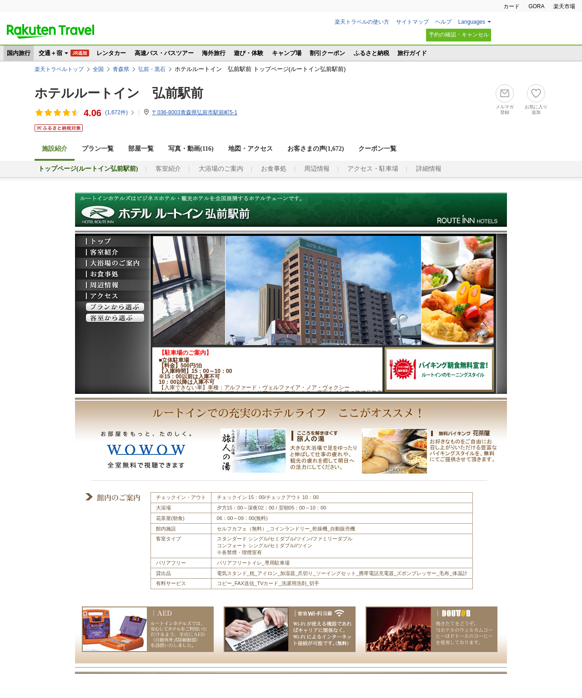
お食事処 (273, 168)
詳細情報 (429, 168)
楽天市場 (564, 6)
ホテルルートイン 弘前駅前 (119, 93)
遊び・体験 (248, 53)
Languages (471, 22)
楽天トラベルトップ (59, 69)
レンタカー (111, 53)
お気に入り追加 (536, 109)
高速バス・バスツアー (164, 53)
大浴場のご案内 (221, 168)
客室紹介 (168, 168)
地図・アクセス (250, 148)
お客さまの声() (315, 148)
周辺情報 (317, 168)
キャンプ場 (286, 53)
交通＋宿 (50, 53)
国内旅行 (18, 53)
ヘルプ (443, 22)
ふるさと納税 (371, 53)
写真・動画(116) (191, 148)
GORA (536, 6)
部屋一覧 (141, 148)
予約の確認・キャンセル (459, 34)
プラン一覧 (98, 148)
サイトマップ (412, 22)
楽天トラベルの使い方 (362, 22)
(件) (120, 112)
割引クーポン (327, 53)
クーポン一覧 (377, 148)
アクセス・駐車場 (372, 168)
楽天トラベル (50, 31)
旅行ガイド (412, 53)
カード (511, 6)
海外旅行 (214, 53)
